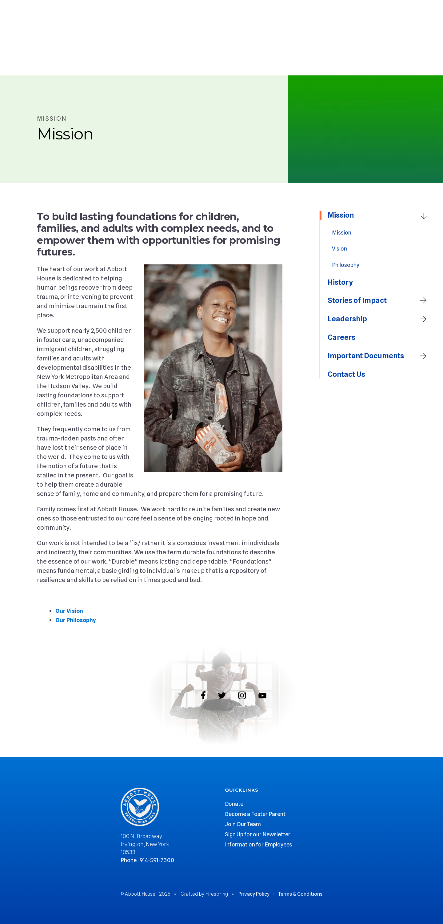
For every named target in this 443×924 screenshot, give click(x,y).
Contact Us (346, 374)
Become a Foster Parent (255, 814)
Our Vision (70, 610)
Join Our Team (243, 824)
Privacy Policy (253, 894)
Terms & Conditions (300, 894)
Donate (234, 804)
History (340, 282)
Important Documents (379, 356)
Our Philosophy (77, 620)
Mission (379, 215)
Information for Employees (258, 844)
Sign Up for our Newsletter (257, 834)
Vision (339, 248)
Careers (341, 337)
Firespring (216, 894)
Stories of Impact (379, 300)
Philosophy (345, 265)
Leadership (379, 319)
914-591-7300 (157, 860)
